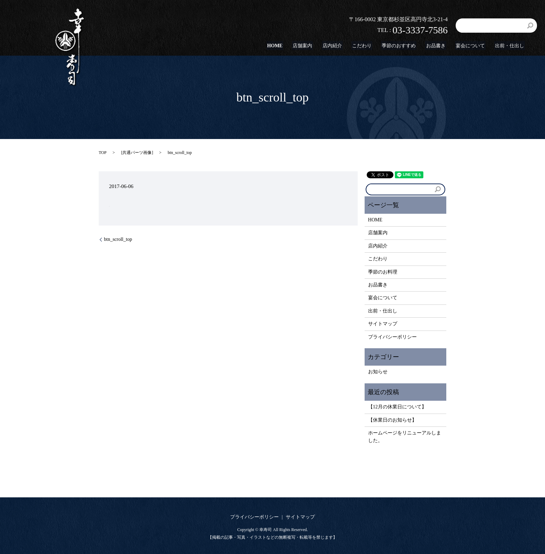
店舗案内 (312, 45)
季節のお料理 (382, 272)
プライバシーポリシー (392, 337)
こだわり (368, 45)
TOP (102, 152)
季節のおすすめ (404, 45)
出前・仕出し (510, 45)
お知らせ (378, 371)
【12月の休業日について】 (397, 406)
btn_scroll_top (118, 239)
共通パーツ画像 (137, 152)
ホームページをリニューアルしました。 (404, 436)
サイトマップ (382, 323)
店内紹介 (340, 45)
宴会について (472, 45)
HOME (285, 45)
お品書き (439, 45)
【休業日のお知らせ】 (392, 420)
